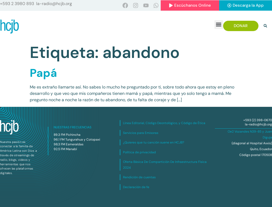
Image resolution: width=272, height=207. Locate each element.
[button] (218, 24)
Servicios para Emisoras (140, 133)
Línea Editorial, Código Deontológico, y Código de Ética (164, 123)
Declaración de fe (136, 187)
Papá (43, 73)
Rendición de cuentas (139, 177)
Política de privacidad (139, 152)
